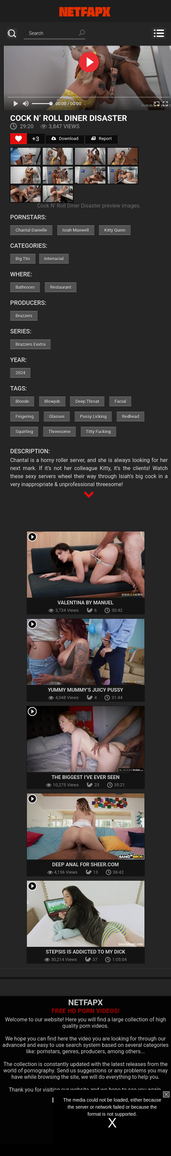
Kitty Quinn (114, 230)
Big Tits (22, 258)
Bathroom (25, 287)
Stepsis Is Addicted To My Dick (85, 952)
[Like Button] (18, 138)
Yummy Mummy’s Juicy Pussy (85, 690)
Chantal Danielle (31, 230)
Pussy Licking (93, 416)
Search (12, 33)
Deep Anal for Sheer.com (85, 865)
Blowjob (52, 401)
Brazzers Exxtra (30, 344)
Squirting (24, 431)
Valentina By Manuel (85, 603)
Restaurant (60, 287)
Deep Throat (87, 401)
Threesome (59, 431)
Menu (159, 33)
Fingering (24, 416)
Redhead (130, 416)
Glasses (57, 416)
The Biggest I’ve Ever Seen (85, 777)
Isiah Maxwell (75, 230)
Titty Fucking (98, 431)
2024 (20, 372)
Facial (120, 401)
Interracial (54, 258)
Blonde (22, 401)
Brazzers (23, 315)
